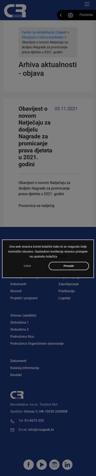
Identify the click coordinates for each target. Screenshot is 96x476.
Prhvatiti (69, 266)
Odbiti (27, 266)
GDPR (62, 256)
